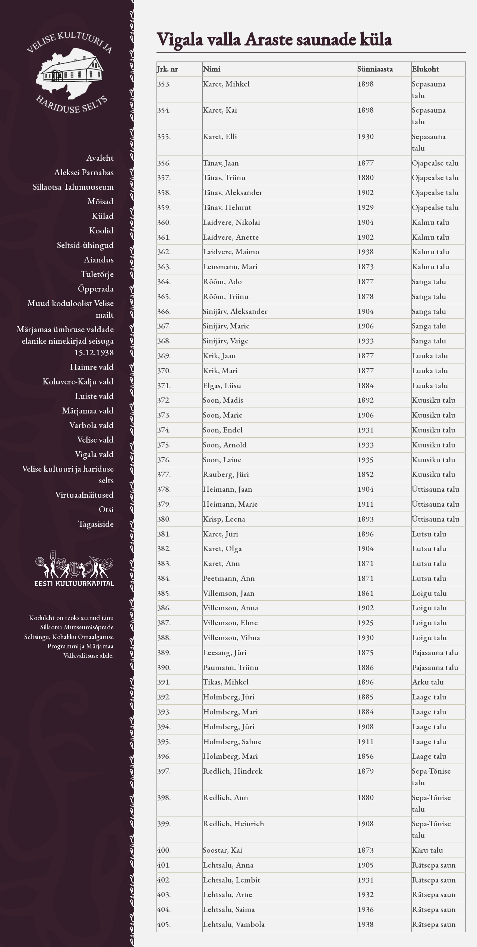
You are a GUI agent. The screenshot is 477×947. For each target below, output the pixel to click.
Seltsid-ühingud (85, 245)
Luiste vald (94, 396)
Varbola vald (91, 425)
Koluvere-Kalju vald (78, 381)
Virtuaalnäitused (84, 494)
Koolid (101, 230)
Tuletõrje (97, 274)
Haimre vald (92, 366)
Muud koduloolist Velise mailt (70, 308)
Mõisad (100, 201)
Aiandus (99, 259)
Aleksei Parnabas (84, 172)
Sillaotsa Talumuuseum (73, 186)
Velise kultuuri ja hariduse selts (68, 474)
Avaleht (100, 157)
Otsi (106, 509)
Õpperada (96, 288)
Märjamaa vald (88, 410)
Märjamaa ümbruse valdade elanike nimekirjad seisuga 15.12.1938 (65, 340)
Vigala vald (94, 454)
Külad (103, 215)
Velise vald (95, 439)
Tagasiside (96, 523)
